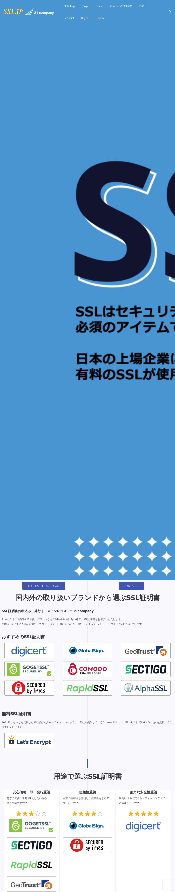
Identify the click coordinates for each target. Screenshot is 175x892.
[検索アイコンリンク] (170, 12)
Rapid (95, 6)
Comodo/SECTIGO (115, 6)
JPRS (134, 6)
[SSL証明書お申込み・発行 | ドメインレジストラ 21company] (28, 11)
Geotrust (147, 6)
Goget (83, 6)
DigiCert (67, 18)
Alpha (80, 18)
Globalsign (69, 6)
